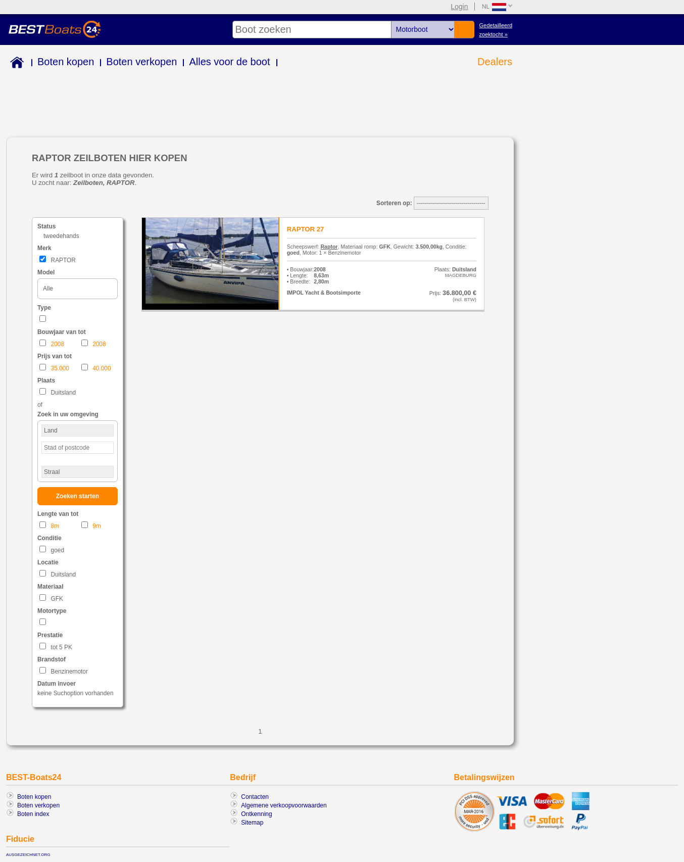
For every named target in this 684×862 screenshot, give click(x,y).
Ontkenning (256, 814)
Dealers (494, 61)
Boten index (33, 814)
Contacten (255, 796)
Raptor (328, 247)
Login (459, 7)
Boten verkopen (141, 61)
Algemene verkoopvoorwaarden (283, 805)
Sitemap (252, 822)
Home (15, 64)
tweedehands (61, 236)
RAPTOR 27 (305, 229)
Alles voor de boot (229, 61)
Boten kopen (65, 61)
